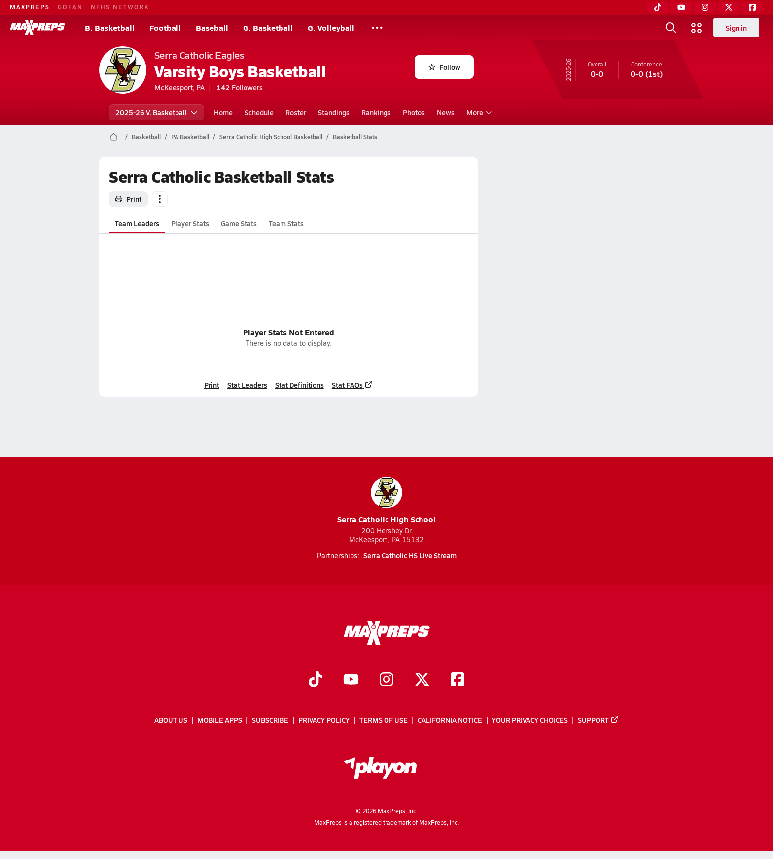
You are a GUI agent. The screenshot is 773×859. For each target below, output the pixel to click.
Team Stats (286, 223)
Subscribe (270, 720)
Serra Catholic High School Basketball (270, 137)
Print (128, 199)
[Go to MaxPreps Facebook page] (457, 680)
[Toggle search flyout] (671, 27)
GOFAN (70, 7)
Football (165, 27)
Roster (295, 112)
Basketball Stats (355, 137)
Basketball (146, 137)
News (446, 112)
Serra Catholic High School (386, 501)
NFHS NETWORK (120, 7)
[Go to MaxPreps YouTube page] (351, 680)
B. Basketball (110, 27)
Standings (334, 112)
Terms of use (383, 720)
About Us (170, 720)
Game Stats (239, 223)
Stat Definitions (299, 384)
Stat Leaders (247, 384)
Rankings (376, 112)
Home (223, 112)
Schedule (259, 112)
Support (598, 720)
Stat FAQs (352, 384)
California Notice (450, 720)
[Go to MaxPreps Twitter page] (422, 680)
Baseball (212, 27)
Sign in (736, 28)
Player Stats (190, 223)
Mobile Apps (219, 720)
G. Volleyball (331, 27)
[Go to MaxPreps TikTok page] (315, 680)
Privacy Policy (324, 720)
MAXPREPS (30, 7)
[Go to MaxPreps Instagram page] (386, 680)
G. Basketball (268, 27)
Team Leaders (137, 223)
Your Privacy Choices (530, 720)
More (477, 112)
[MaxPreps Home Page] (113, 137)
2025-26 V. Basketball (156, 112)
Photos (414, 112)
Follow (444, 67)
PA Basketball (190, 137)
